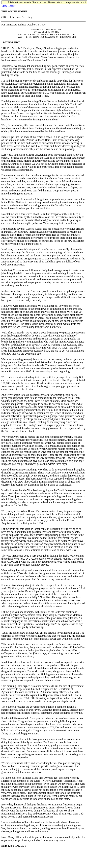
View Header (8, 5)
